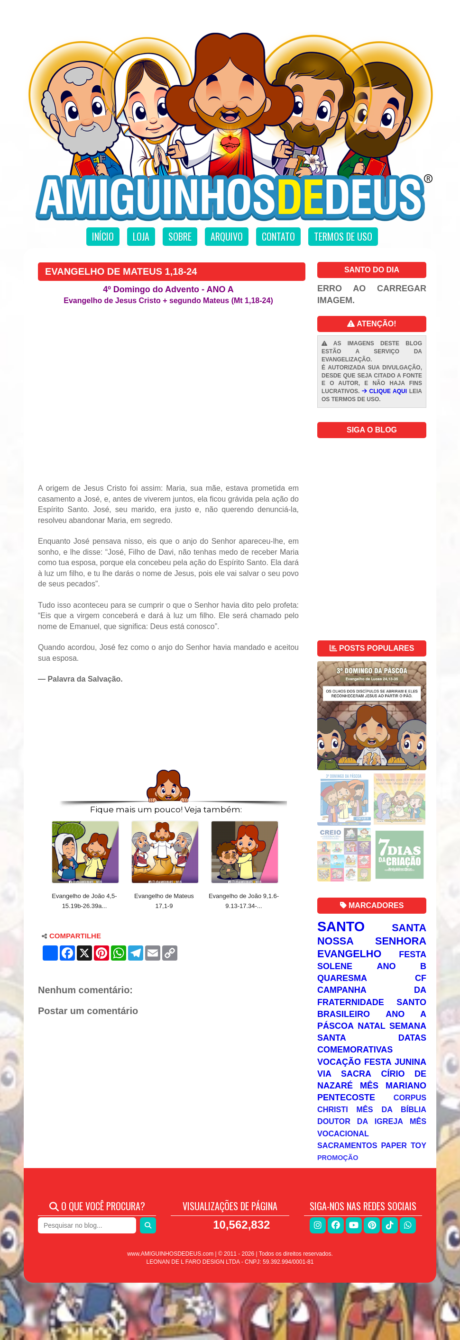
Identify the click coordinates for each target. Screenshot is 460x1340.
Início (103, 236)
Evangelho (349, 954)
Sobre (180, 236)
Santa (409, 928)
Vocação (339, 1062)
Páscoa (335, 1026)
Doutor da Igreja (360, 1121)
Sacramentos (347, 1145)
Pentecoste (346, 1097)
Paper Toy (403, 1145)
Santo (341, 926)
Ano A (406, 1014)
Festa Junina (395, 1062)
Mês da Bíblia (391, 1109)
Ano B (401, 966)
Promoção (337, 1157)
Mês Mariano (393, 1085)
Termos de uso (343, 236)
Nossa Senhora (371, 941)
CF (420, 978)
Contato (278, 236)
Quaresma (342, 978)
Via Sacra (344, 1074)
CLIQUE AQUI (384, 391)
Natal (371, 1026)
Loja (141, 236)
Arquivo (227, 236)
